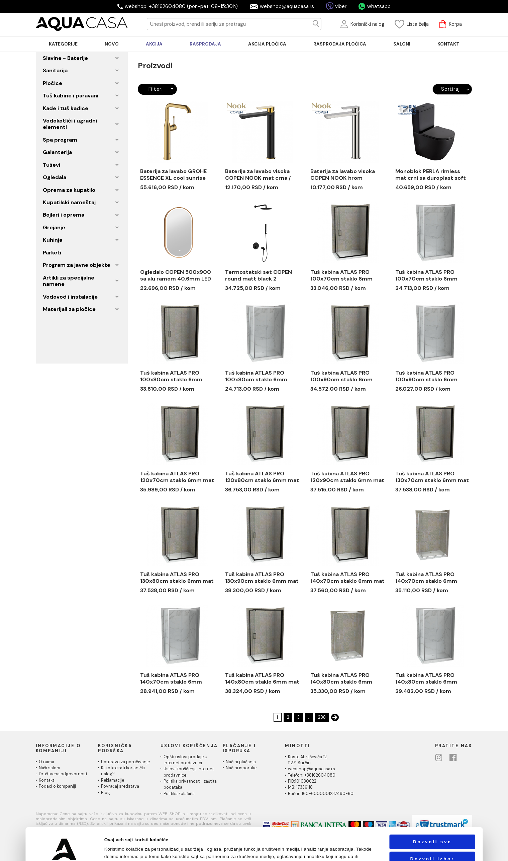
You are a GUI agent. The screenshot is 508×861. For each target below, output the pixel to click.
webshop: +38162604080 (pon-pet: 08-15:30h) (181, 6)
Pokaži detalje (345, 849)
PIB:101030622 (302, 781)
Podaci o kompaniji (57, 786)
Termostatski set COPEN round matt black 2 (258, 275)
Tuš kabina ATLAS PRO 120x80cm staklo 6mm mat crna (262, 477)
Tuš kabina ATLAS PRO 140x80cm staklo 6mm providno (341, 678)
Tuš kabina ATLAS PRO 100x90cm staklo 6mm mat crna (341, 376)
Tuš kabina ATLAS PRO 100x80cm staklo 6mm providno (256, 376)
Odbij (432, 842)
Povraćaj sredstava (120, 786)
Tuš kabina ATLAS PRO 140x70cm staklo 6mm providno (426, 577)
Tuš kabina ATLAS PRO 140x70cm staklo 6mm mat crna (347, 577)
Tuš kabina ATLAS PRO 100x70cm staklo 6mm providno (426, 275)
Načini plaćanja (241, 762)
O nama (46, 762)
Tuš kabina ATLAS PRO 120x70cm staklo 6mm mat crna (177, 477)
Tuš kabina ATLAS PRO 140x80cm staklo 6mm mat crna (262, 678)
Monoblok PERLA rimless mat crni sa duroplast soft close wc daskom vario (430, 174)
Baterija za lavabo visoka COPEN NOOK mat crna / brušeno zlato (258, 174)
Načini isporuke (241, 768)
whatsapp (379, 6)
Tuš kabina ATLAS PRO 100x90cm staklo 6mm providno (426, 376)
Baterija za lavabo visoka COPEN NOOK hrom (342, 174)
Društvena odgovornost (63, 774)
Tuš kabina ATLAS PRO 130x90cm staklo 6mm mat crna (262, 577)
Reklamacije (112, 780)
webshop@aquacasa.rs (287, 6)
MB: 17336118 (300, 787)
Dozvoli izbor (432, 825)
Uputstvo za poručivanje (125, 762)
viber (340, 6)
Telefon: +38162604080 (311, 775)
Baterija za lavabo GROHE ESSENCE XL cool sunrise (173, 174)
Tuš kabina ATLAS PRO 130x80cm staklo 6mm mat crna (177, 577)
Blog (105, 792)
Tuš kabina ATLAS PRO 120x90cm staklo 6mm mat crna (347, 477)
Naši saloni (49, 768)
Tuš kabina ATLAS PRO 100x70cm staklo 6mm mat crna (341, 275)
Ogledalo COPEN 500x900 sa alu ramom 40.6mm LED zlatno (175, 275)
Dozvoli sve (432, 807)
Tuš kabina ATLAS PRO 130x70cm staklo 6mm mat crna (432, 477)
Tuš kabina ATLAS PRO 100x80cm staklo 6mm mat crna (171, 376)
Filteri (161, 89)
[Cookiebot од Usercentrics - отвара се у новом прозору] (64, 849)
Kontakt (46, 780)
